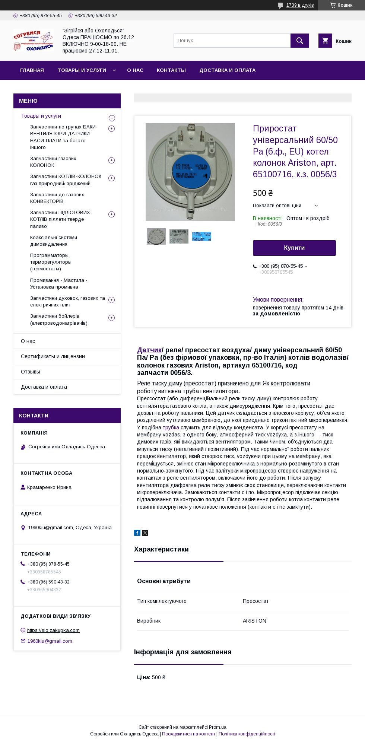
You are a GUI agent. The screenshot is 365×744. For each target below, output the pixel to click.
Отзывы (30, 372)
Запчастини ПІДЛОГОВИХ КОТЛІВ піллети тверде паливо (60, 219)
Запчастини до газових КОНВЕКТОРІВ (57, 198)
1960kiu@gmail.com (50, 640)
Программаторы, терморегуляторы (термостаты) (51, 261)
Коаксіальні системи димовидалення (53, 241)
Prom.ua (217, 727)
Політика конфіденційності (247, 734)
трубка (171, 427)
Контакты (171, 70)
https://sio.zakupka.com (53, 630)
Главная (32, 70)
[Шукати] (300, 41)
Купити (294, 248)
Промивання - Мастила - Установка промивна (59, 283)
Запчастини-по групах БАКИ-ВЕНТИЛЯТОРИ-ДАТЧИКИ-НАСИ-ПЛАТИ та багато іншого (64, 137)
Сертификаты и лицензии (53, 356)
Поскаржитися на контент (188, 734)
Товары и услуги (81, 70)
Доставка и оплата (227, 70)
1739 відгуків (300, 5)
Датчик (149, 350)
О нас (135, 70)
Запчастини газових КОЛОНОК (53, 162)
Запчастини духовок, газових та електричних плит (67, 301)
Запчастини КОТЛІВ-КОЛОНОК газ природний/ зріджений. (65, 180)
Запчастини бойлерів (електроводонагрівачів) (59, 319)
